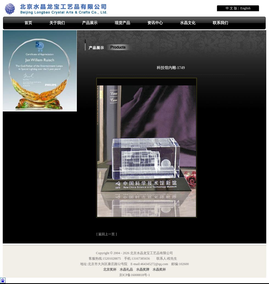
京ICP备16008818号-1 (134, 275)
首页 (28, 23)
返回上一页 (106, 234)
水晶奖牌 (142, 269)
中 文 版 (231, 8)
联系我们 (220, 23)
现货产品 (122, 23)
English (245, 8)
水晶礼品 (126, 269)
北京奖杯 (109, 269)
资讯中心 (155, 23)
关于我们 (57, 23)
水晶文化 (187, 23)
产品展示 (89, 23)
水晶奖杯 (159, 269)
